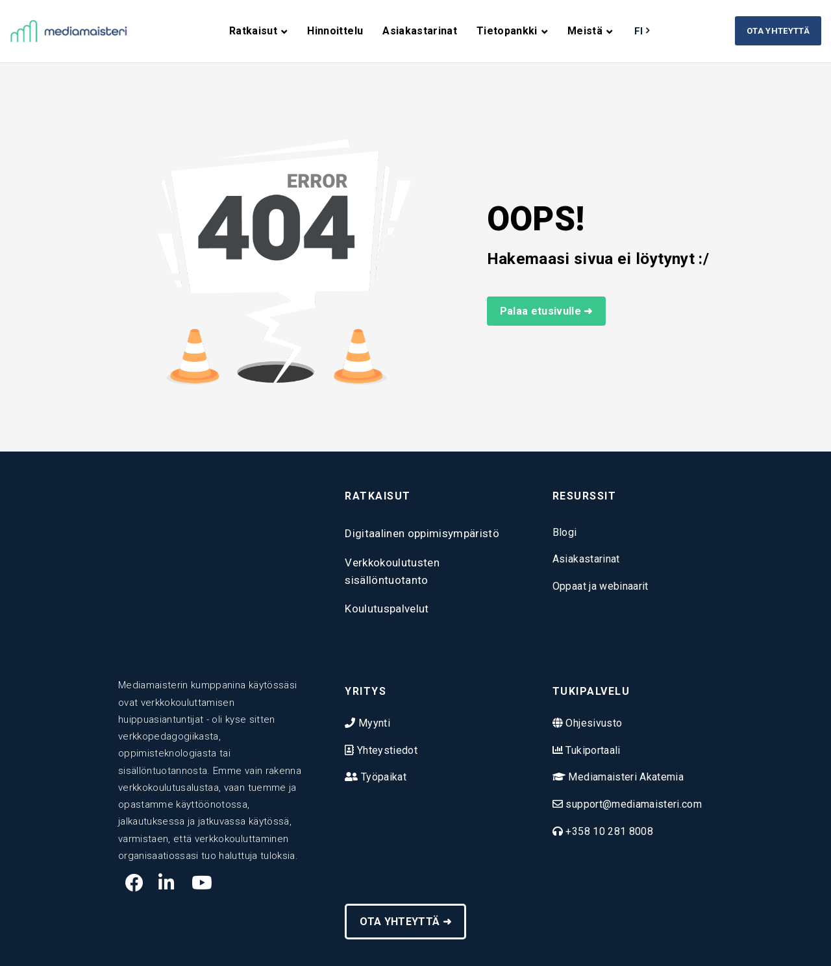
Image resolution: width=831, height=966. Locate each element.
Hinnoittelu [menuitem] (335, 31)
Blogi (564, 532)
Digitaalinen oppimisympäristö (422, 533)
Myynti (373, 705)
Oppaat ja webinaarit (600, 586)
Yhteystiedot (385, 732)
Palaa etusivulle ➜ (546, 311)
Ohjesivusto (592, 705)
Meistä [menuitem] (584, 31)
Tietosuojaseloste (470, 942)
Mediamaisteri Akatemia (624, 759)
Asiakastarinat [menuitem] (419, 31)
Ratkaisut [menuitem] (253, 31)
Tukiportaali (591, 732)
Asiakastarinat (586, 559)
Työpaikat (382, 759)
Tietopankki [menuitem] (507, 31)
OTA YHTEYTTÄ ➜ (405, 886)
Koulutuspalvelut (386, 608)
